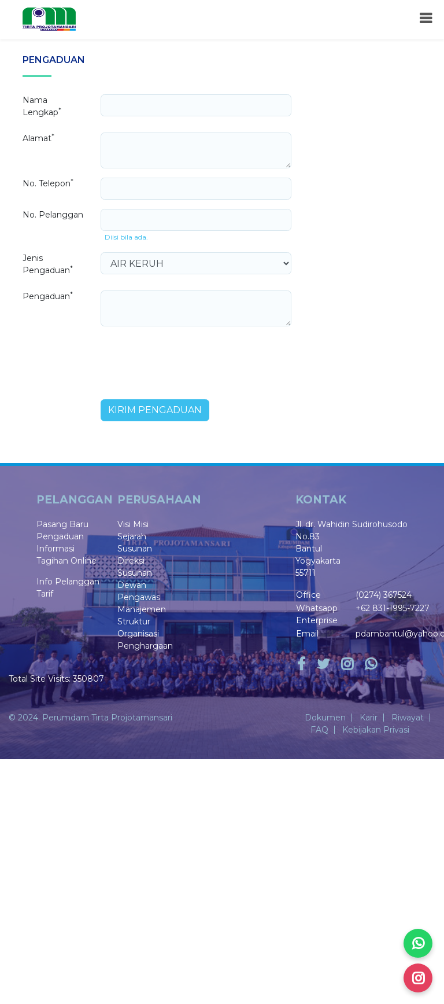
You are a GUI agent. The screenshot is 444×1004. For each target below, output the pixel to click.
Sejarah (131, 536)
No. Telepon (48, 183)
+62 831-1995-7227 (393, 608)
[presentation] (188, 358)
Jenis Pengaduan (48, 264)
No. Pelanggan (53, 214)
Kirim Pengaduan (155, 409)
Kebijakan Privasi (375, 730)
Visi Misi (133, 524)
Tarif (44, 594)
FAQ (319, 730)
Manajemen (141, 609)
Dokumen (325, 717)
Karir (369, 717)
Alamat (38, 138)
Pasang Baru (62, 524)
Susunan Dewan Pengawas (138, 585)
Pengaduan (48, 295)
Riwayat (407, 717)
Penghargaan (145, 646)
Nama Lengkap (42, 106)
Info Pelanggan (67, 581)
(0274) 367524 (384, 595)
